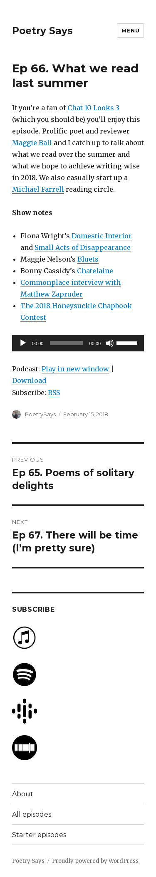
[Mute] (110, 343)
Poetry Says (42, 31)
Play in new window (75, 369)
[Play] (23, 343)
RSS (54, 392)
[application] (78, 343)
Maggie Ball (32, 142)
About (22, 794)
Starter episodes (39, 835)
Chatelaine (95, 271)
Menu (130, 30)
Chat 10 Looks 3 (93, 108)
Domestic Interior (102, 236)
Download (29, 380)
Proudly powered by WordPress (95, 861)
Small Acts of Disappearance (83, 247)
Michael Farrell (38, 189)
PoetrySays (40, 414)
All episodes (31, 814)
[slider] (66, 343)
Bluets (88, 259)
